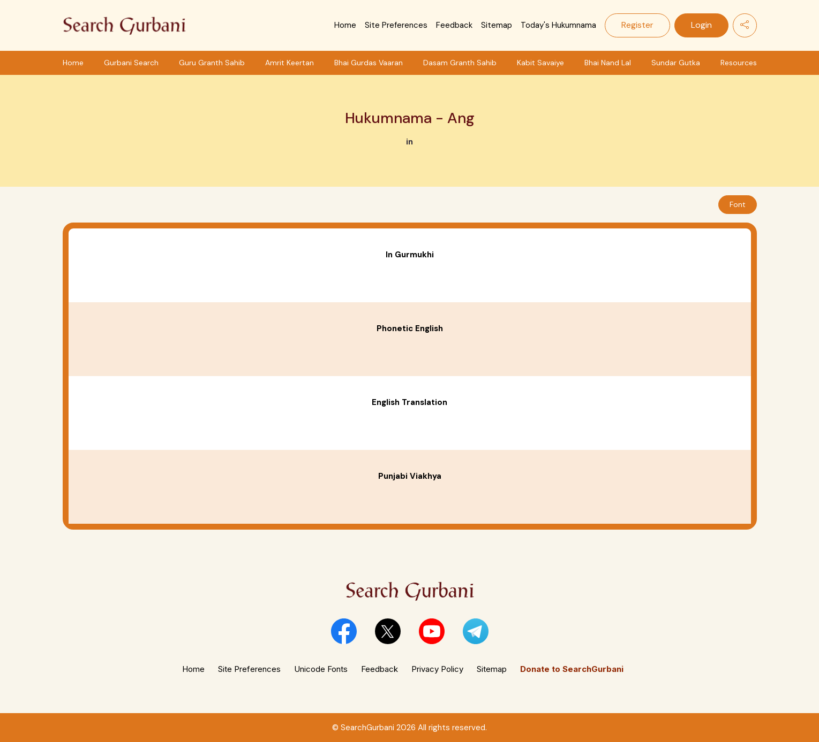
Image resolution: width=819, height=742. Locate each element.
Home (345, 25)
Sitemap (496, 25)
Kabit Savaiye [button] (540, 62)
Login (701, 24)
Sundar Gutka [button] (675, 62)
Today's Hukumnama (558, 25)
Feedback (454, 25)
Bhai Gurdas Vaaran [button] (368, 62)
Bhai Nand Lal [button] (607, 62)
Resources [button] (738, 62)
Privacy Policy (437, 669)
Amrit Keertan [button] (289, 62)
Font (738, 204)
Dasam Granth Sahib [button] (460, 62)
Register (637, 24)
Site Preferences (396, 25)
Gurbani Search (131, 62)
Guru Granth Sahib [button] (212, 62)
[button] (344, 631)
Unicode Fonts (321, 669)
